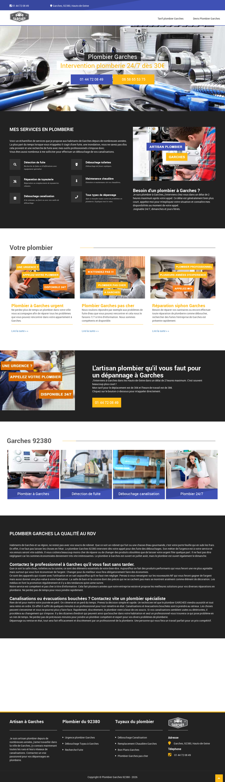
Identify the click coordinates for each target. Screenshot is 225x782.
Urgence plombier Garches (80, 735)
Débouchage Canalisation (132, 735)
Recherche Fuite (74, 747)
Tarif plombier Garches (170, 18)
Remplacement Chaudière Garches (137, 741)
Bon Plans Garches (128, 747)
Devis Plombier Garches (206, 18)
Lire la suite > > (19, 331)
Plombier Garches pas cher (133, 753)
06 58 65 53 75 (133, 79)
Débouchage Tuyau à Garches (82, 741)
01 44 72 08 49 (20, 5)
